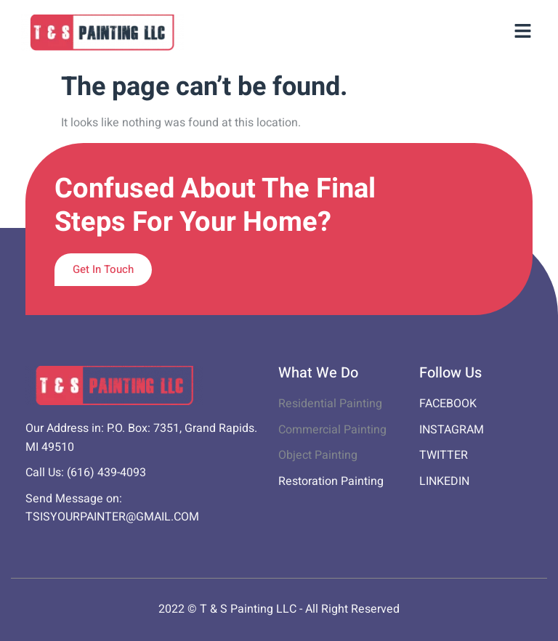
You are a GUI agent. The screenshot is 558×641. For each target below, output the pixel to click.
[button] (523, 33)
